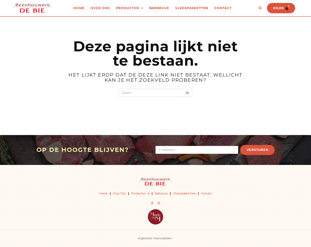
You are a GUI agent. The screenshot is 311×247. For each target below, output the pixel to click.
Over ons (100, 8)
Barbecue (159, 8)
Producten (129, 8)
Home (78, 8)
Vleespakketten (191, 8)
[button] (260, 8)
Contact (223, 8)
